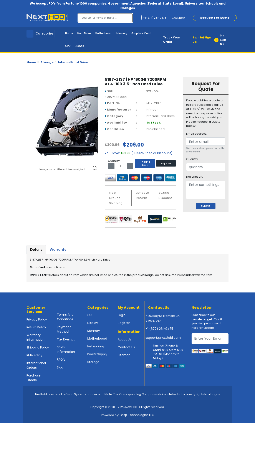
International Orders (36, 365)
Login (122, 315)
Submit (205, 206)
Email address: (196, 134)
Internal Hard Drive (73, 62)
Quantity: (192, 159)
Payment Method (64, 329)
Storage (46, 62)
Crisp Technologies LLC (136, 415)
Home (69, 33)
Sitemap (124, 355)
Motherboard (103, 33)
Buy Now (166, 163)
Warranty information (35, 337)
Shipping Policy (37, 347)
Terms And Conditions (65, 316)
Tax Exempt (66, 339)
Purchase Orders (33, 377)
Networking (95, 346)
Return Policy (36, 327)
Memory (121, 33)
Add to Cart (145, 163)
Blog (60, 367)
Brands (79, 46)
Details (36, 249)
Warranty (58, 249)
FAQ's (61, 359)
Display (92, 323)
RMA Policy (34, 355)
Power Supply (97, 354)
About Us (124, 339)
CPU (68, 46)
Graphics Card (141, 33)
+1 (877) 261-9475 (159, 329)
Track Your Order (171, 39)
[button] (223, 39)
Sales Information (66, 349)
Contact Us (126, 347)
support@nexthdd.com (163, 337)
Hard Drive (84, 33)
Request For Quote (215, 18)
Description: (194, 177)
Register (124, 323)
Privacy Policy (36, 319)
